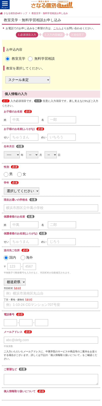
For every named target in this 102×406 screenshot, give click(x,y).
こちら (57, 28)
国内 (10, 257)
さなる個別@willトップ (15, 13)
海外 (27, 257)
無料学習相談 (44, 58)
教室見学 (18, 58)
